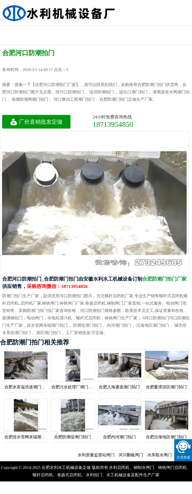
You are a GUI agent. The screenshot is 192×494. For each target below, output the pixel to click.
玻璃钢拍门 (68, 30)
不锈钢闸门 (177, 30)
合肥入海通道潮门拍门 (119, 387)
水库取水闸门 (162, 455)
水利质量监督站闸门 (98, 455)
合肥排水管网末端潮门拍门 (29, 437)
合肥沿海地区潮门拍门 (166, 437)
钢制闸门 (13, 40)
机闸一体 (122, 30)
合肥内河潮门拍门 (119, 437)
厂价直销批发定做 (36, 122)
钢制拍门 (13, 30)
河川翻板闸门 (133, 455)
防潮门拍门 (150, 30)
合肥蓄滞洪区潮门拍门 (166, 387)
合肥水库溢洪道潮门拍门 (26, 387)
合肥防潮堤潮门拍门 (72, 437)
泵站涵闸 (95, 30)
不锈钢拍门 (41, 30)
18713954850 (113, 124)
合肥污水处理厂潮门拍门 (73, 387)
